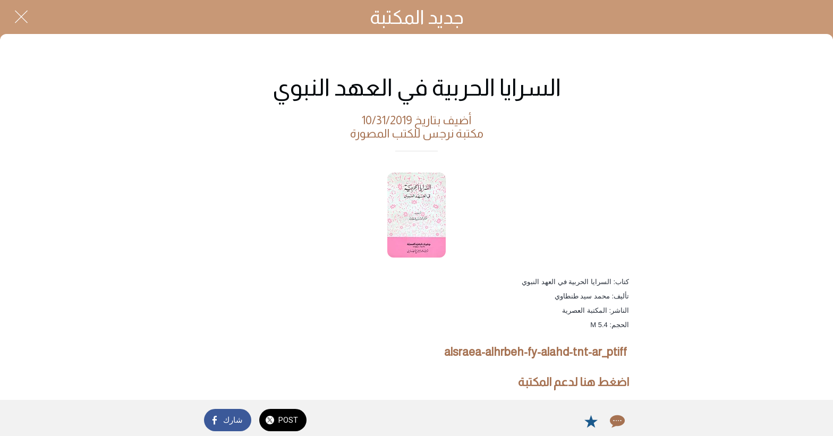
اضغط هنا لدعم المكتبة (573, 382)
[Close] (21, 17)
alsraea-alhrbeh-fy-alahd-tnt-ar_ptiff (535, 351)
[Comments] (616, 421)
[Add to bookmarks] (591, 421)
